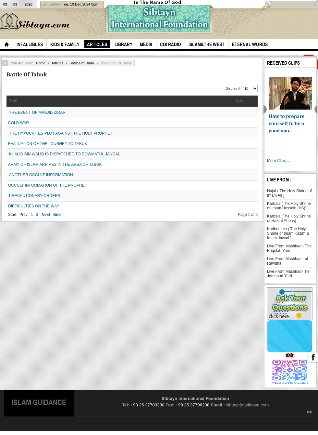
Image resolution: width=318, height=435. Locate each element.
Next (46, 214)
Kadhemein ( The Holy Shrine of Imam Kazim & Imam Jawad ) (288, 233)
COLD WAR (18, 123)
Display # (233, 88)
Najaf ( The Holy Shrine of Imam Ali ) (289, 193)
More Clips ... (278, 160)
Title (13, 101)
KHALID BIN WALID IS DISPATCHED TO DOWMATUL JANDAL (64, 154)
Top (309, 412)
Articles (57, 63)
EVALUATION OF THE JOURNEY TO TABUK (47, 143)
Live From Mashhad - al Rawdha (287, 261)
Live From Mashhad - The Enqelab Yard (289, 248)
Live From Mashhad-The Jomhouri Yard (288, 273)
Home (40, 63)
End (57, 214)
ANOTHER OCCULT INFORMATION (41, 175)
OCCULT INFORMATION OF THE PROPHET (47, 185)
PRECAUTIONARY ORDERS (34, 195)
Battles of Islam (81, 63)
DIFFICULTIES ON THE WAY (33, 206)
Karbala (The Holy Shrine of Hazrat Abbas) (289, 218)
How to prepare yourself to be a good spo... (286, 123)
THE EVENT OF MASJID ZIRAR (37, 112)
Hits (239, 101)
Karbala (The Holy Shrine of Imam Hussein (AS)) (289, 205)
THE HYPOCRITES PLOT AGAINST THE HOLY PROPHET (60, 133)
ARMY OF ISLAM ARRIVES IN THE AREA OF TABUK (55, 164)
